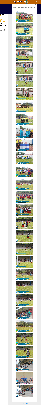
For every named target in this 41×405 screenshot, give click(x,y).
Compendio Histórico (2, 16)
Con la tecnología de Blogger (24, 403)
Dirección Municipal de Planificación (2, 20)
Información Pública (2, 15)
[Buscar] (36, 1)
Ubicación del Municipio (2, 17)
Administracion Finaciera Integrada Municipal (3, 21)
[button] (35, 4)
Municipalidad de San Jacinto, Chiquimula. (19, 1)
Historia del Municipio (2, 18)
